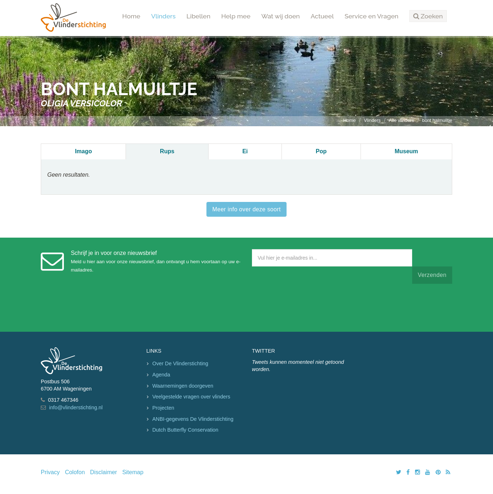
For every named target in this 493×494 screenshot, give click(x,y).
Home (131, 16)
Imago (83, 151)
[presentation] (307, 306)
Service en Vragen (371, 16)
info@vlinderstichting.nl (75, 407)
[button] (428, 16)
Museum (406, 151)
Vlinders (163, 16)
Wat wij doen (280, 16)
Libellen (199, 16)
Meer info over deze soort (246, 209)
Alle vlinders (401, 120)
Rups (167, 151)
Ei (245, 151)
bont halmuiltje (437, 120)
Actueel (322, 16)
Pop (321, 151)
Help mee (235, 16)
